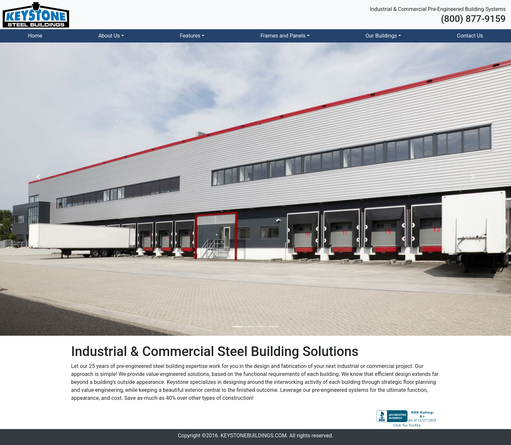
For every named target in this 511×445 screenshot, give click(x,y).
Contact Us (470, 36)
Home (35, 36)
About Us (109, 36)
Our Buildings (381, 36)
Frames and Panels (283, 36)
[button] (38, 177)
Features (190, 36)
